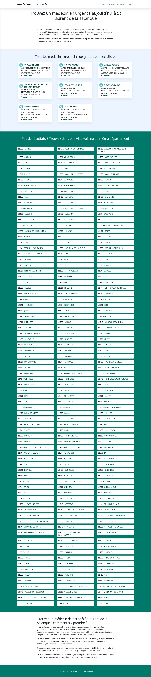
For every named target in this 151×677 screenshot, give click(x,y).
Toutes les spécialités (116, 4)
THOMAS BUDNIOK (71, 65)
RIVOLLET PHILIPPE (31, 65)
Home (104, 4)
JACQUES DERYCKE (111, 65)
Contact (129, 4)
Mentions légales (75, 674)
